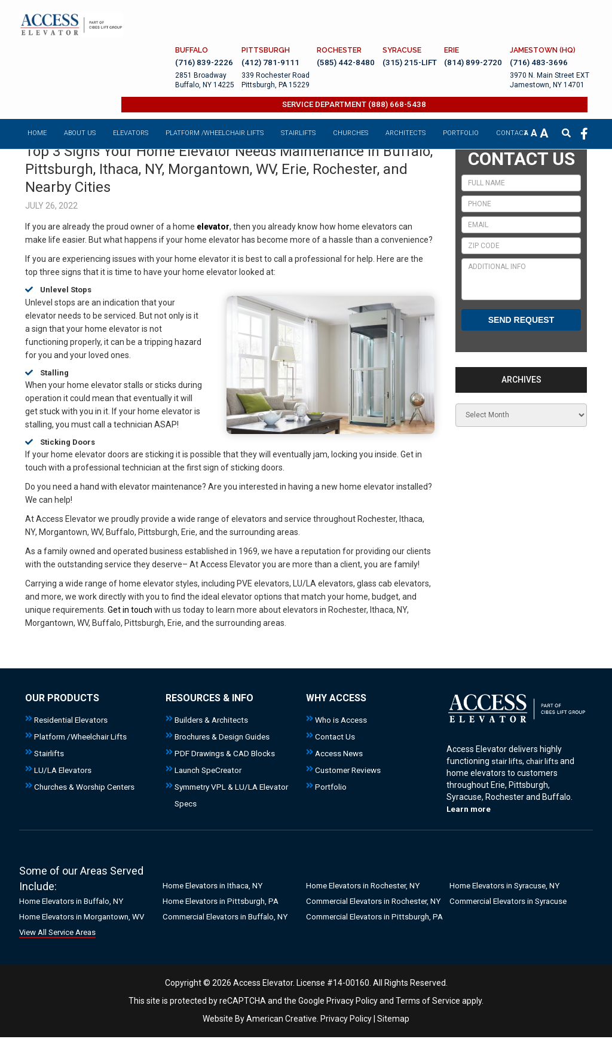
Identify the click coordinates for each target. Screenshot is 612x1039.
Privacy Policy (352, 1016)
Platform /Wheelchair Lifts (84, 736)
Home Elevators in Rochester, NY (367, 886)
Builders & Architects (214, 720)
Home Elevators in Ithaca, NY (216, 886)
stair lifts (507, 761)
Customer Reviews (350, 770)
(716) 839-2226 (192, 31)
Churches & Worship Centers (87, 787)
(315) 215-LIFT (404, 31)
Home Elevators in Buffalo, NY (75, 902)
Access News (340, 753)
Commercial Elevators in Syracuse (513, 902)
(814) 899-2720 (470, 31)
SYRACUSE (396, 17)
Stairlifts (50, 753)
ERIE (448, 17)
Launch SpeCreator (211, 770)
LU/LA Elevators (64, 770)
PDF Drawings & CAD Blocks (227, 753)
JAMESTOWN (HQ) (543, 17)
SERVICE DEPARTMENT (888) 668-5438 (367, 74)
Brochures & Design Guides (225, 736)
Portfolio (331, 787)
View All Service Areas (61, 933)
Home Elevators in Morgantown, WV (86, 917)
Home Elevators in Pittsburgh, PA (224, 902)
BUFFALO (180, 17)
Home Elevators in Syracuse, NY (509, 886)
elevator (213, 226)
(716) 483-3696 (538, 31)
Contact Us (335, 736)
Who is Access (342, 720)
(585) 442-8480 (337, 31)
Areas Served (111, 870)
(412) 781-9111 (260, 31)
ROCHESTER (330, 17)
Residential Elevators (73, 720)
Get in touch (130, 610)
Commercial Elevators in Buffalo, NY (231, 917)
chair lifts (545, 761)
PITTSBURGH (256, 17)
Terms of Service (428, 1016)
